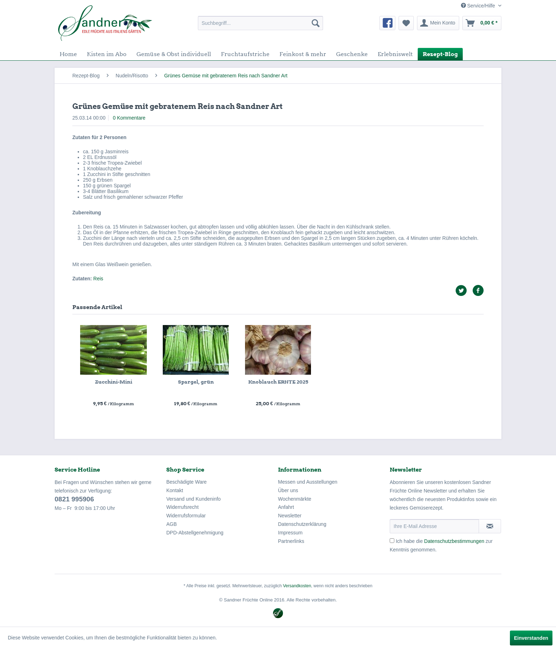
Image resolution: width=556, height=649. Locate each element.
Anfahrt (286, 507)
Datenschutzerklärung (302, 524)
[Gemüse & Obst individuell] (174, 54)
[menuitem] (260, 23)
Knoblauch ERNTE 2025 (278, 382)
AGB (171, 524)
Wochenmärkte (294, 499)
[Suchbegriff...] (260, 23)
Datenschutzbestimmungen (454, 541)
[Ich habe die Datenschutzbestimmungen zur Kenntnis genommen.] (392, 540)
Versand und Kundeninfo (193, 499)
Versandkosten (297, 585)
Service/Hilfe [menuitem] (478, 6)
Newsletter (289, 515)
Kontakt (174, 490)
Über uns (288, 490)
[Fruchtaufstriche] (245, 54)
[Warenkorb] (481, 23)
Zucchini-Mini (113, 382)
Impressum (290, 532)
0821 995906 (74, 499)
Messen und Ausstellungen (307, 482)
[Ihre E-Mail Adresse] (434, 526)
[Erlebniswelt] (395, 54)
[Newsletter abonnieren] (490, 526)
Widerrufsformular (186, 515)
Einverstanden (531, 638)
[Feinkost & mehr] (302, 54)
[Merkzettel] (406, 23)
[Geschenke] (352, 54)
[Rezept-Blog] (440, 54)
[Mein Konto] (438, 23)
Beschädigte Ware (186, 482)
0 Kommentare (129, 118)
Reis (98, 278)
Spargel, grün (196, 382)
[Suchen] (315, 23)
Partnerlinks (291, 541)
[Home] (68, 54)
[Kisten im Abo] (107, 54)
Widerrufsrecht (182, 507)
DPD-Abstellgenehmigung (194, 532)
